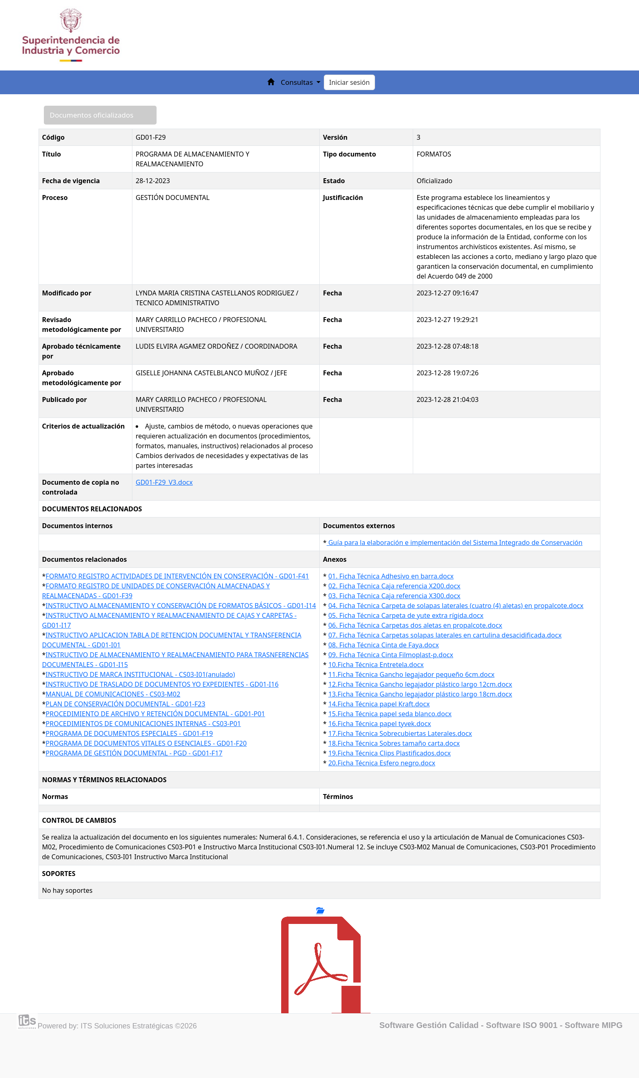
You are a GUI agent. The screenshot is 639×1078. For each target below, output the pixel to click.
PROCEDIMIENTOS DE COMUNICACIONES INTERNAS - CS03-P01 (143, 723)
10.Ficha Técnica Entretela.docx (376, 664)
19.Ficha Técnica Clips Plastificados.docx (389, 753)
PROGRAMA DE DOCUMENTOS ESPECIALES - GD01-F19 (129, 733)
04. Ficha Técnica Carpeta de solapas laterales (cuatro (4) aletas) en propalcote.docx (456, 605)
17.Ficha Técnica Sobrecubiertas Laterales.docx (400, 733)
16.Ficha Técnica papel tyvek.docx (379, 723)
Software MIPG (594, 1025)
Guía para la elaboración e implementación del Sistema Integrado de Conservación (454, 542)
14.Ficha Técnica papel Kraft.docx (379, 703)
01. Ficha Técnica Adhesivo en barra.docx (391, 576)
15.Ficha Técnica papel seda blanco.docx (390, 713)
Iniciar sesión (349, 82)
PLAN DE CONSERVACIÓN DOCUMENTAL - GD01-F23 (125, 703)
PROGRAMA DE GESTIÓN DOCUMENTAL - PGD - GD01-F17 (133, 753)
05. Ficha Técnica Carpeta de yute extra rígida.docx (406, 615)
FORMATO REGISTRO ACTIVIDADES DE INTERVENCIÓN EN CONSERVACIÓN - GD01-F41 (177, 576)
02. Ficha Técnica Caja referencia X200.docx (394, 585)
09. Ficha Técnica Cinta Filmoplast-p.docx (390, 654)
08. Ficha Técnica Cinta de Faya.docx (383, 644)
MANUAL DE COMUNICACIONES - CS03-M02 (112, 694)
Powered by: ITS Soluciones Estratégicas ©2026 (117, 1026)
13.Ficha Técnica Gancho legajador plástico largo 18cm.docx (420, 694)
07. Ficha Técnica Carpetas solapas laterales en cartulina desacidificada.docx (445, 635)
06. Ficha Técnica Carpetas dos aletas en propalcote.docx (415, 625)
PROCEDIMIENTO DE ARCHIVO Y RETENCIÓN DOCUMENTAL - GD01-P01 (155, 713)
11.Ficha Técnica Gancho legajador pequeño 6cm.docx (411, 674)
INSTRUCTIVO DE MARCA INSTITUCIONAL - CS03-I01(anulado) (140, 674)
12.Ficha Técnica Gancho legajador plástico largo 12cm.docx (420, 684)
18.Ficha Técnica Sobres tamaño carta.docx (394, 743)
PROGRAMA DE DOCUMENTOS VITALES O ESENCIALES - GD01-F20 (145, 743)
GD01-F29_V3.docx (164, 482)
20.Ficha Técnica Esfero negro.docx (381, 762)
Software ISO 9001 (522, 1025)
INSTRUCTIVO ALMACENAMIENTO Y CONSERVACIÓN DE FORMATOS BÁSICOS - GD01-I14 (180, 605)
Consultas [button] (298, 82)
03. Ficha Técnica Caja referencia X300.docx (394, 595)
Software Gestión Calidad (429, 1025)
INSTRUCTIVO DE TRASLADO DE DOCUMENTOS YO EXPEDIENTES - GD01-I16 (161, 684)
